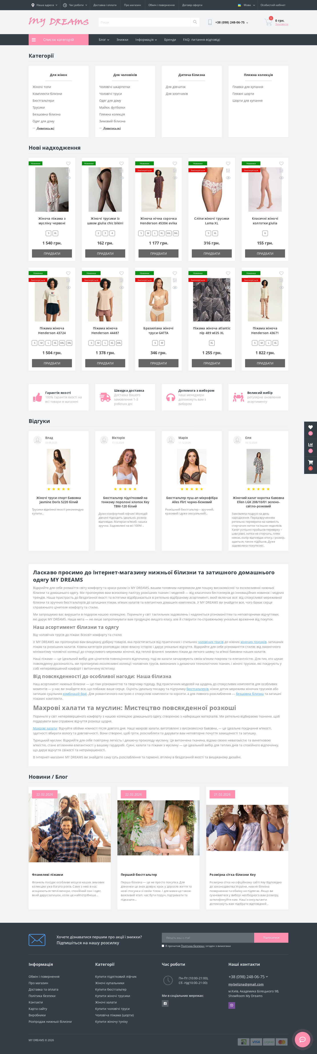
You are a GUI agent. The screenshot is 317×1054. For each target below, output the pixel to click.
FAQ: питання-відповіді (201, 39)
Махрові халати (45, 728)
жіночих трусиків (253, 642)
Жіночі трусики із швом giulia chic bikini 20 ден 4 (105, 223)
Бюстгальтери (43, 100)
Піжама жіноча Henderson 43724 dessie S (52, 333)
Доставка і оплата (105, 5)
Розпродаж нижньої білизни (50, 1021)
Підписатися (271, 937)
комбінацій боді (75, 694)
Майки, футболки (112, 107)
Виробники (37, 1015)
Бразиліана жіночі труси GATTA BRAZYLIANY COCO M (158, 333)
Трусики (39, 107)
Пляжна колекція (112, 114)
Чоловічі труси (110, 94)
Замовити (281, 24)
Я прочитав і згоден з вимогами (198, 946)
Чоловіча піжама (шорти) (114, 1015)
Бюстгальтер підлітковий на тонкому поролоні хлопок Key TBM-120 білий (125, 502)
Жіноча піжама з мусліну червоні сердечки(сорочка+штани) (54, 223)
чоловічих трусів (211, 642)
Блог (104, 39)
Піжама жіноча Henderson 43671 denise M (265, 333)
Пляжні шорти (243, 94)
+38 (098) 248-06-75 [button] (248, 976)
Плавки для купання (247, 87)
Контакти (36, 1002)
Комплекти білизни (47, 94)
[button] (310, 465)
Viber (231, 1005)
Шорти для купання (247, 100)
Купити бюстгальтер (111, 989)
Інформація (146, 39)
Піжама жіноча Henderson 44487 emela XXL (105, 333)
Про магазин (132, 5)
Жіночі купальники (109, 983)
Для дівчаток (176, 87)
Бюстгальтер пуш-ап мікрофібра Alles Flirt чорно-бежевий (192, 500)
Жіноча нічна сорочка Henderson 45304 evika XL (158, 223)
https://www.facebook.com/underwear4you (165, 1003)
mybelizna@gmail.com (246, 984)
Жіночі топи (42, 87)
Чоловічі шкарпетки (114, 87)
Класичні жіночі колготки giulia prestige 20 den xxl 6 (265, 223)
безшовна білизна (250, 694)
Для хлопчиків (177, 94)
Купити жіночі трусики (112, 996)
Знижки (123, 39)
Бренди (170, 39)
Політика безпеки (193, 946)
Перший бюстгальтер (139, 874)
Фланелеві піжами (47, 874)
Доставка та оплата (43, 989)
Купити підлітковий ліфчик (116, 976)
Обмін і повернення (162, 5)
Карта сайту (38, 1009)
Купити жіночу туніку (111, 1021)
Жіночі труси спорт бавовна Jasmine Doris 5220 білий (58, 500)
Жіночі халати (106, 1002)
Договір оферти (192, 5)
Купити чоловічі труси (112, 1009)
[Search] (195, 22)
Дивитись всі (43, 128)
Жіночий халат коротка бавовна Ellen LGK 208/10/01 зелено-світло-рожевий (258, 502)
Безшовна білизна (47, 114)
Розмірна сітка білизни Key (233, 874)
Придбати (52, 253)
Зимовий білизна (112, 121)
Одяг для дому (43, 121)
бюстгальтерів (197, 689)
